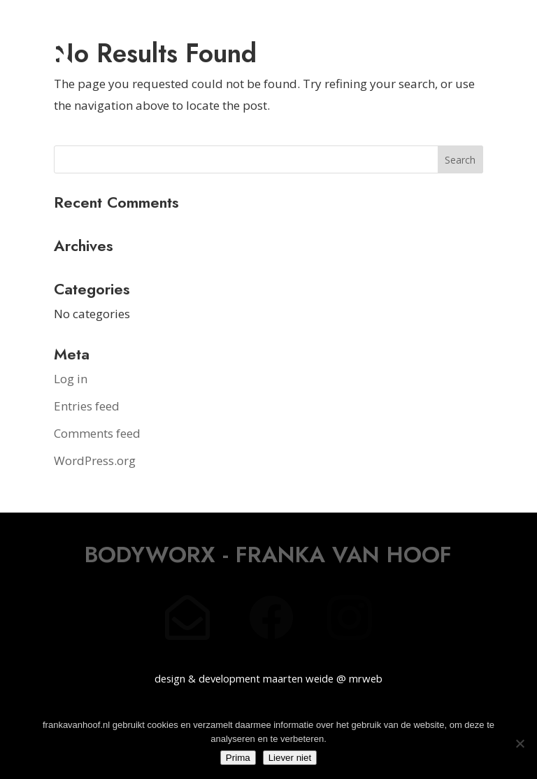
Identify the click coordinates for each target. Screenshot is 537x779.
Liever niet (290, 757)
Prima (238, 757)
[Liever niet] (520, 743)
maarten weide (298, 678)
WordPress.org (95, 460)
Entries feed (87, 406)
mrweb (365, 678)
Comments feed (97, 433)
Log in (70, 379)
